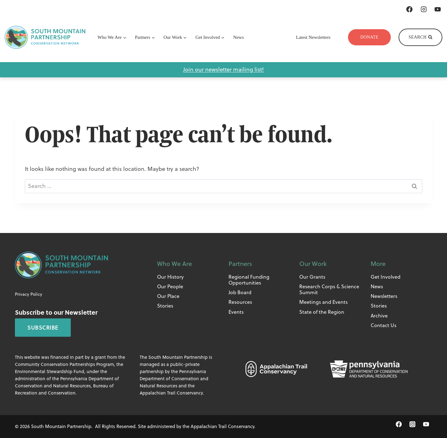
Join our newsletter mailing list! (223, 69)
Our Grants (312, 276)
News (238, 37)
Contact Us (383, 325)
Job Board (239, 292)
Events (236, 311)
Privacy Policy (28, 294)
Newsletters (384, 296)
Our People (170, 286)
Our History (170, 276)
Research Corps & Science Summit (329, 289)
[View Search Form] (420, 37)
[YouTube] (437, 9)
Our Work (313, 263)
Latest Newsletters (313, 37)
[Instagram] (424, 9)
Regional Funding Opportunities (248, 279)
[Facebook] (409, 9)
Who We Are (174, 263)
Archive (379, 315)
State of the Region (321, 311)
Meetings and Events (323, 302)
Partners (240, 263)
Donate (369, 37)
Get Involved (385, 276)
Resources (240, 302)
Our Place (168, 296)
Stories (165, 305)
